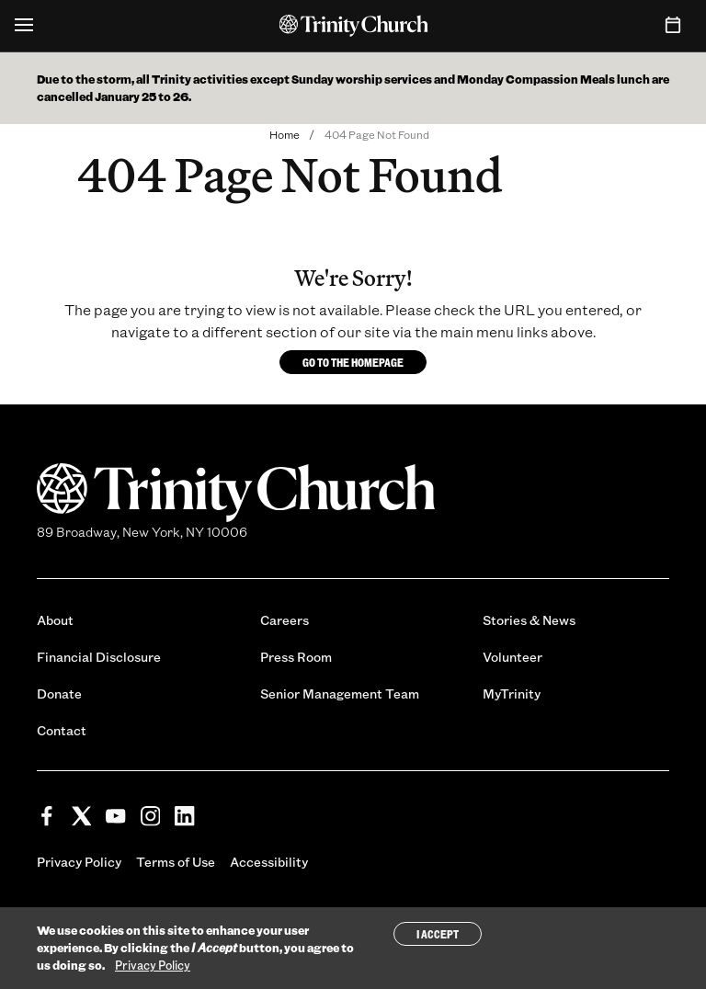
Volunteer (512, 656)
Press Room (296, 656)
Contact (61, 730)
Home (284, 134)
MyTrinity (512, 693)
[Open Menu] (24, 26)
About (55, 620)
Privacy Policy (79, 861)
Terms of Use (175, 861)
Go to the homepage (353, 362)
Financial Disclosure (99, 656)
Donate (59, 693)
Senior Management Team (339, 693)
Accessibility (269, 861)
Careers (284, 620)
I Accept (437, 935)
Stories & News (529, 620)
